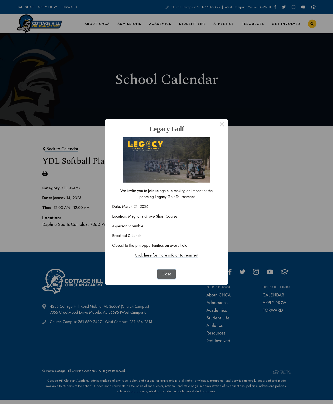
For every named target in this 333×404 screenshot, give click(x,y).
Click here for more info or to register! (166, 255)
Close (166, 274)
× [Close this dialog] (222, 125)
